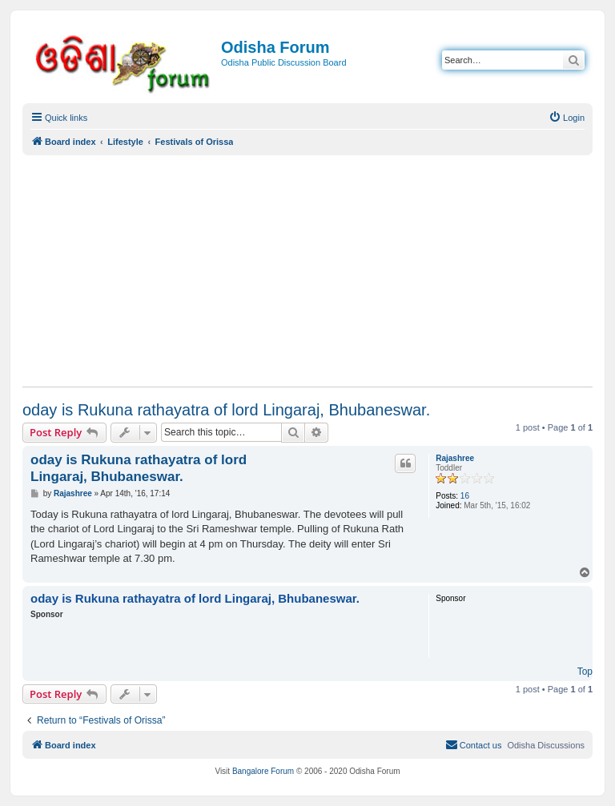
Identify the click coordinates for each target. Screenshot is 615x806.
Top (585, 671)
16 (464, 495)
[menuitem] (567, 117)
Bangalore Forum (263, 771)
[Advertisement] (307, 270)
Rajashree (455, 458)
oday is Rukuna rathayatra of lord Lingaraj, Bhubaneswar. (226, 410)
